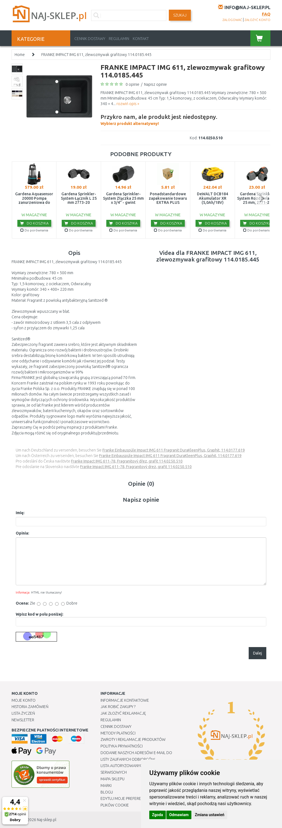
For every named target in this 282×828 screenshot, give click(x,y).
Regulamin (119, 38)
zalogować (232, 20)
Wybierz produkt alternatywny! (159, 119)
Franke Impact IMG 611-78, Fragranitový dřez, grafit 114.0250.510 (127, 461)
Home (20, 54)
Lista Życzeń (23, 713)
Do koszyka (34, 223)
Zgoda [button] (157, 815)
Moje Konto (24, 700)
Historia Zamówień (30, 706)
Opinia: (22, 533)
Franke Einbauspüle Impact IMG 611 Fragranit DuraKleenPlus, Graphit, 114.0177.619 (173, 450)
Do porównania (34, 230)
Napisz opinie (155, 84)
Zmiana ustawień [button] (209, 815)
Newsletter (23, 720)
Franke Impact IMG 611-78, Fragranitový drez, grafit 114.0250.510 (136, 466)
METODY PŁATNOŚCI (118, 733)
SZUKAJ (179, 15)
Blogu (107, 792)
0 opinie (132, 84)
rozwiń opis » (127, 104)
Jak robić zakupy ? (118, 706)
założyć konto (257, 20)
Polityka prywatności (122, 746)
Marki (106, 785)
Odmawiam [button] (179, 815)
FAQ (266, 14)
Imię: (20, 513)
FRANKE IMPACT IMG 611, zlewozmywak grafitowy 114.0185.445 (96, 54)
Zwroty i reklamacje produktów (133, 739)
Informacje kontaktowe (125, 700)
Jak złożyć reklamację (123, 713)
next (261, 198)
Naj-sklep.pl (46, 820)
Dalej (257, 653)
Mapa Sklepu (112, 779)
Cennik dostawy (89, 38)
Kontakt (141, 38)
